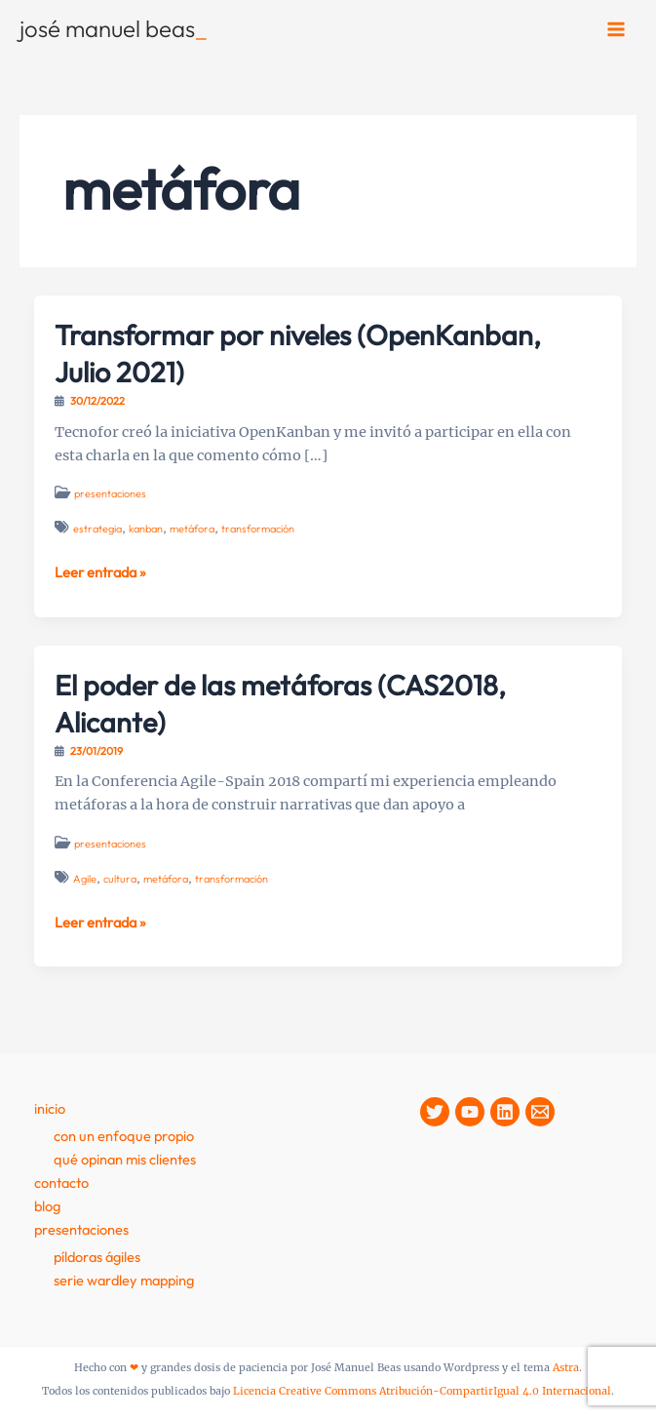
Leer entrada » (100, 572)
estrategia (97, 528)
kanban (146, 528)
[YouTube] (469, 1111)
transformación (257, 528)
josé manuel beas (113, 28)
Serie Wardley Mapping (124, 1280)
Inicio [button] (49, 1108)
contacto (61, 1182)
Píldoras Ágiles (97, 1256)
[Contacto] (540, 1111)
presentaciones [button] (81, 1229)
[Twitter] (434, 1111)
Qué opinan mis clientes (125, 1159)
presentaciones (110, 493)
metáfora (192, 528)
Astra (566, 1367)
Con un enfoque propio (124, 1135)
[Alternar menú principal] (616, 29)
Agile (84, 879)
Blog (47, 1206)
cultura (119, 879)
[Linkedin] (505, 1111)
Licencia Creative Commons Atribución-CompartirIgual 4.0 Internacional (422, 1391)
